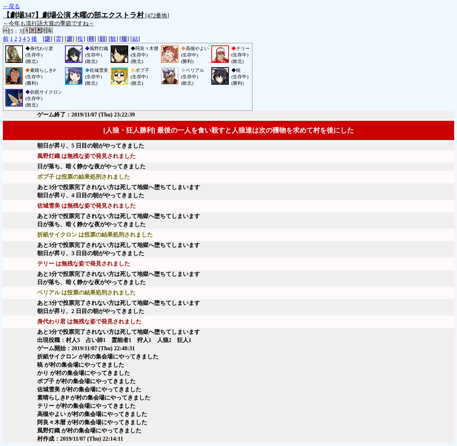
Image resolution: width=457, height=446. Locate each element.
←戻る (11, 6)
